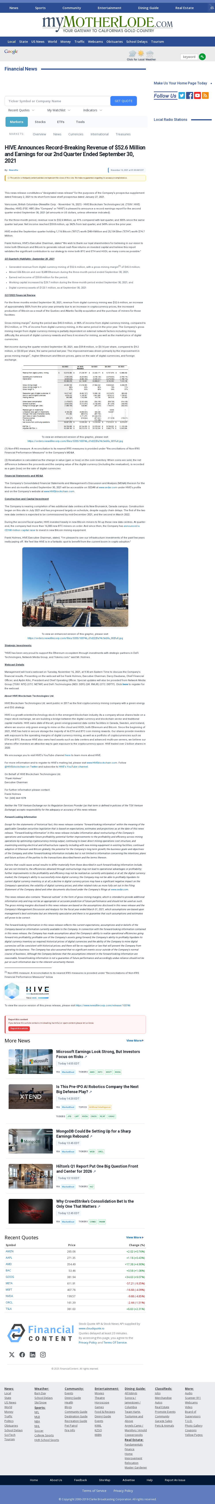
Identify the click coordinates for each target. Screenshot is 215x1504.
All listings (131, 1393)
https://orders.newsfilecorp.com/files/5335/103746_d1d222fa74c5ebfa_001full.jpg (75, 441)
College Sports (44, 1435)
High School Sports (46, 1440)
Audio (188, 1393)
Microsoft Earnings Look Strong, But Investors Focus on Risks (98, 1054)
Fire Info (70, 1430)
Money (65, 41)
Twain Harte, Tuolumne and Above (134, 1416)
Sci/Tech (9, 1435)
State (23, 41)
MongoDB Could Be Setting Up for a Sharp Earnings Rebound (93, 1134)
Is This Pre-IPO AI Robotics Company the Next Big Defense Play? (97, 1089)
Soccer (38, 1431)
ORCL (101, 1151)
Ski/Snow (40, 1402)
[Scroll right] (211, 7)
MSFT (109, 1072)
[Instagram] (42, 1355)
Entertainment (109, 8)
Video (188, 1407)
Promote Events (165, 1412)
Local (12, 41)
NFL (36, 1412)
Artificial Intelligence (100, 1107)
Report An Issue (175, 1480)
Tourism (157, 41)
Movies (99, 1393)
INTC (100, 1072)
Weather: (41, 1389)
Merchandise (163, 1398)
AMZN (9, 1251)
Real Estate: (134, 1440)
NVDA (118, 1072)
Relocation (131, 1463)
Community (71, 8)
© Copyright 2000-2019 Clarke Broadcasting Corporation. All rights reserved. (108, 1499)
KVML (98, 1426)
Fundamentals (134, 1444)
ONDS (94, 1116)
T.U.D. (188, 1421)
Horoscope (102, 1402)
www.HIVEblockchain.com (59, 491)
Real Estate (184, 8)
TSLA (9, 1309)
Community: (74, 1389)
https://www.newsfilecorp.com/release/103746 (103, 1005)
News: (9, 1389)
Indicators (90, 110)
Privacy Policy (88, 1342)
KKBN (98, 1435)
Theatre (100, 1398)
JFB (69, 1116)
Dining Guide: (135, 1389)
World (52, 41)
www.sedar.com (108, 487)
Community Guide (76, 1412)
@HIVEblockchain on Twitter (21, 766)
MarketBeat (68, 1072)
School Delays (136, 41)
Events (69, 1393)
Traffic (79, 41)
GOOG (10, 1277)
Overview (39, 134)
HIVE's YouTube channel (73, 766)
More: (189, 1389)
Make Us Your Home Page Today (180, 83)
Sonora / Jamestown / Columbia (133, 1402)
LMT (77, 1116)
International (100, 134)
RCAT (102, 1116)
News (13, 8)
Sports (40, 8)
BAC (8, 1270)
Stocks (40, 122)
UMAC (111, 1116)
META (9, 1283)
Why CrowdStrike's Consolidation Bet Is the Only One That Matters (95, 1204)
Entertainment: (107, 1389)
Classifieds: (163, 1389)
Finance (129, 1449)
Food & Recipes (105, 1412)
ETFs (60, 122)
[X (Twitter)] (11, 1355)
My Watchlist (56, 110)
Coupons (190, 1430)
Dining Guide (148, 8)
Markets (16, 122)
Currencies (75, 134)
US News (37, 41)
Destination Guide (76, 1416)
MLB (37, 1417)
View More (134, 1040)
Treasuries (123, 134)
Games (99, 1407)
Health (69, 1402)
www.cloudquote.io (91, 1328)
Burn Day (40, 1393)
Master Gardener (136, 1467)
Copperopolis (134, 1435)
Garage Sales (163, 1421)
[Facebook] (22, 1355)
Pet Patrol (71, 1426)
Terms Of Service (115, 1342)
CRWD (93, 1222)
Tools (80, 122)
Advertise (129, 1480)
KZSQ (98, 1430)
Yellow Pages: (194, 1435)
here (68, 755)
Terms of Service (94, 1491)
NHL (37, 1426)
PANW (102, 1222)
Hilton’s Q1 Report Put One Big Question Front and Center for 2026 (97, 1169)
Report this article (19, 1028)
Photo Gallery (193, 1426)
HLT (91, 1186)
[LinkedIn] (32, 1355)
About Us (56, 1480)
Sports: (39, 1407)
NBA (37, 1421)
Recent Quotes (19, 110)
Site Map (104, 1480)
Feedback (80, 1480)
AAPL (9, 1258)
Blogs (68, 1407)
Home (34, 1480)
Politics (8, 1421)
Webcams (95, 41)
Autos (158, 1402)
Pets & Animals (164, 1426)
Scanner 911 (193, 1398)
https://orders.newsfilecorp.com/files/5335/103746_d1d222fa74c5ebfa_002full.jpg (75, 638)
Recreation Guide (76, 1421)
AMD (92, 1072)
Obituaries (114, 41)
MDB (92, 1151)
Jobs (157, 1393)
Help (150, 1480)
